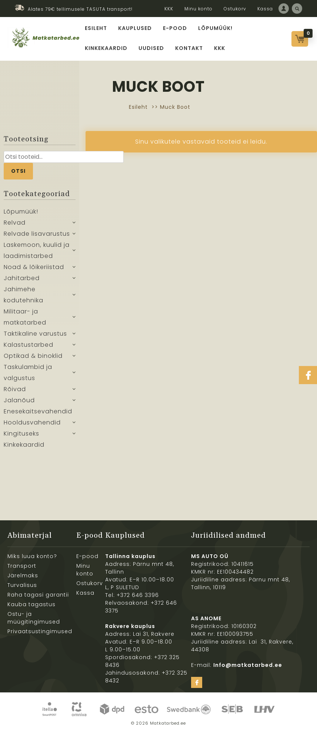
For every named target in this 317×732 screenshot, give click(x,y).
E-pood (175, 28)
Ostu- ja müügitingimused (33, 617)
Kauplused (135, 28)
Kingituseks (21, 433)
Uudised (151, 48)
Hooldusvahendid (32, 422)
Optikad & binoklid (33, 356)
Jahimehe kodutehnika (23, 295)
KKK (168, 9)
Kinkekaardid (106, 48)
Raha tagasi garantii (38, 594)
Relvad (15, 222)
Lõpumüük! (215, 28)
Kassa (265, 9)
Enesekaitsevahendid (38, 411)
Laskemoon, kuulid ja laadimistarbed (37, 250)
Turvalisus (22, 585)
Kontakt (189, 48)
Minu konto (198, 9)
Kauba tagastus (31, 604)
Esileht (96, 28)
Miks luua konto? (32, 556)
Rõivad (15, 389)
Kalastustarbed (28, 344)
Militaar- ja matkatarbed (25, 317)
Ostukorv (235, 9)
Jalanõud (19, 400)
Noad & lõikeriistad (34, 267)
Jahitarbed (22, 278)
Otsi (18, 171)
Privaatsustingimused (39, 631)
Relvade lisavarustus (37, 233)
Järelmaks (22, 575)
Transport (21, 566)
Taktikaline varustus (35, 333)
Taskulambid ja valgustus (28, 372)
